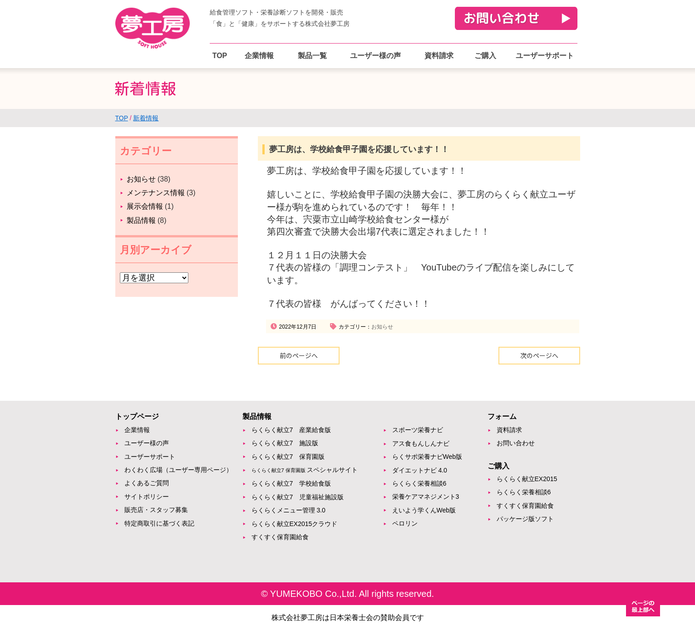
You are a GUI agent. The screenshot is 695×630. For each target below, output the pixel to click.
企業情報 (259, 55)
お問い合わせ (516, 443)
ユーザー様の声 (375, 55)
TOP (219, 55)
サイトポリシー (146, 496)
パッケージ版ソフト (525, 518)
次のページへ (539, 355)
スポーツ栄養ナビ (417, 429)
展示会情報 (145, 206)
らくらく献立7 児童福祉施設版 (297, 497)
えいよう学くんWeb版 (424, 510)
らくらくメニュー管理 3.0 (288, 510)
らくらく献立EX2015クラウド (294, 523)
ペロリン (405, 523)
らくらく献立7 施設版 (285, 443)
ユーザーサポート (545, 55)
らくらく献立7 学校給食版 (291, 483)
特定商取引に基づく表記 (159, 523)
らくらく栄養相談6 (419, 483)
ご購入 (485, 55)
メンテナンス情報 (156, 193)
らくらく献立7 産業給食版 (291, 429)
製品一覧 (312, 55)
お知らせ (382, 327)
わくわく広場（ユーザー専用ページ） (178, 469)
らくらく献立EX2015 (527, 478)
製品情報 (141, 220)
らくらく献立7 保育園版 (288, 456)
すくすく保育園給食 (280, 537)
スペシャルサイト (304, 469)
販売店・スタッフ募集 (156, 509)
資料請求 (438, 55)
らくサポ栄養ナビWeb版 (427, 456)
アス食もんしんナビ (420, 443)
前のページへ (299, 355)
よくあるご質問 (146, 483)
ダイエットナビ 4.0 (419, 470)
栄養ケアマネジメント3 (425, 496)
